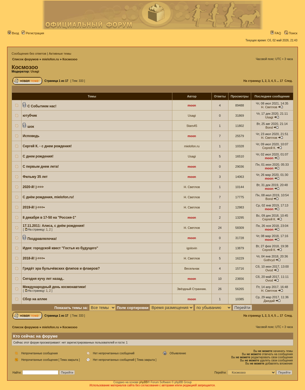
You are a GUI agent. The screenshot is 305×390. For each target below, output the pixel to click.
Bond (269, 127)
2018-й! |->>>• (34, 258)
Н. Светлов (269, 107)
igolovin (192, 248)
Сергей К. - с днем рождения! (47, 146)
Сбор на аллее (35, 299)
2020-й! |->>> (33, 187)
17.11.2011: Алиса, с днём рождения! (53, 226)
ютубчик (30, 116)
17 (281, 80)
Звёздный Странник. (191, 289)
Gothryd (269, 260)
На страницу (252, 80)
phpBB (143, 382)
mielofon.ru (50, 59)
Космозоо (69, 59)
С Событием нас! (41, 106)
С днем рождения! (38, 156)
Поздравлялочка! (42, 239)
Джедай (269, 300)
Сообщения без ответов (29, 53)
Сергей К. (269, 148)
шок (30, 127)
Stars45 (192, 125)
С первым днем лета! (41, 167)
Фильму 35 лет (35, 177)
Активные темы (60, 53)
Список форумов (25, 59)
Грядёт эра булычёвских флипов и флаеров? (61, 268)
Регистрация (33, 33)
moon (192, 105)
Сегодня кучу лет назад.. (43, 279)
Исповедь (31, 136)
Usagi (35, 71)
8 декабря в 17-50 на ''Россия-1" (49, 217)
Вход (13, 33)
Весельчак (191, 268)
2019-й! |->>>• (34, 207)
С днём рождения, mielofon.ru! (48, 197)
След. (289, 80)
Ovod (269, 270)
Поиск (290, 33)
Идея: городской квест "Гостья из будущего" (60, 248)
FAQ (275, 33)
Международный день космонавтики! (54, 287)
